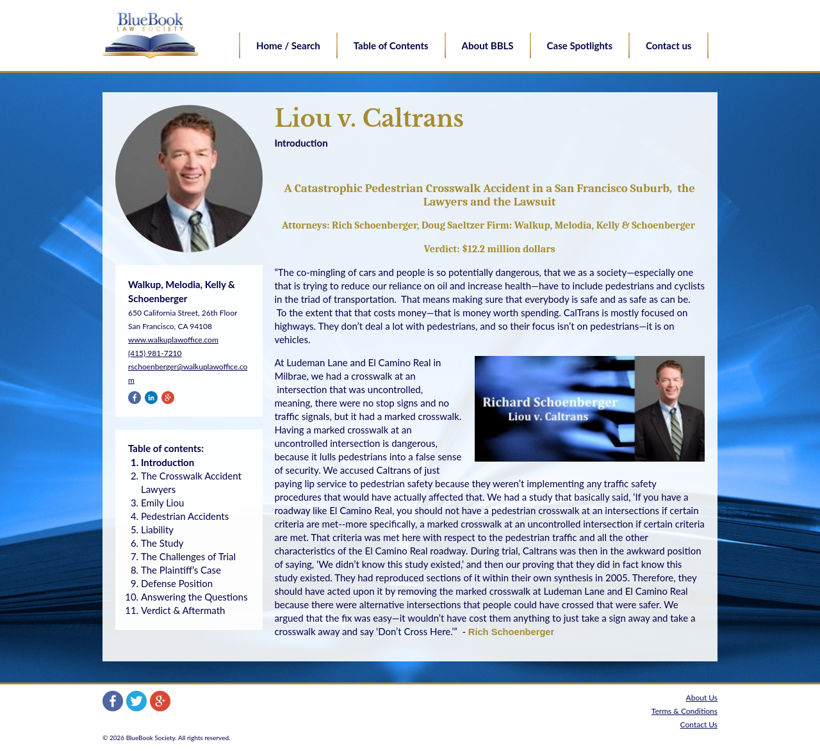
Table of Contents (391, 45)
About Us (702, 697)
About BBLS (488, 45)
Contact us (668, 45)
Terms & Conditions (685, 711)
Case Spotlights (579, 45)
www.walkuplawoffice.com (173, 339)
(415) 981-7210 (155, 353)
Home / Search (288, 45)
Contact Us (699, 724)
